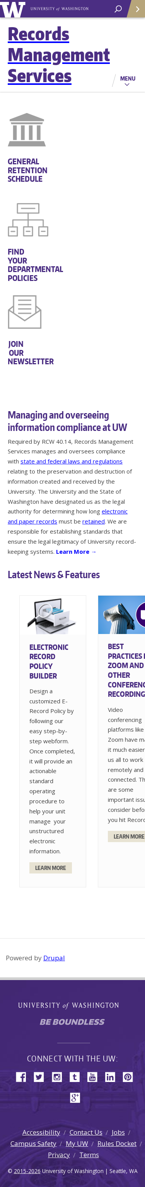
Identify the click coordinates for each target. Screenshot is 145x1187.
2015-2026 (27, 1171)
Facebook (24, 1076)
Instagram (59, 1076)
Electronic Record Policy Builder (48, 661)
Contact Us (86, 1132)
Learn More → (76, 551)
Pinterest (131, 1076)
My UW (77, 1143)
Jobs (118, 1132)
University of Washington (14, 8)
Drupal (54, 957)
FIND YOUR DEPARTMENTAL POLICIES (16, 264)
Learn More (50, 868)
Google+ (77, 1097)
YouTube (95, 1076)
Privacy (59, 1154)
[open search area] (118, 9)
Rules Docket (116, 1143)
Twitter (42, 1076)
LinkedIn (113, 1076)
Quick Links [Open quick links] (133, 11)
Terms (89, 1154)
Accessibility (41, 1132)
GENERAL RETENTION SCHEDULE (16, 170)
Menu (127, 78)
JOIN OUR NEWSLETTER (16, 352)
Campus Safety (33, 1143)
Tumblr (77, 1076)
